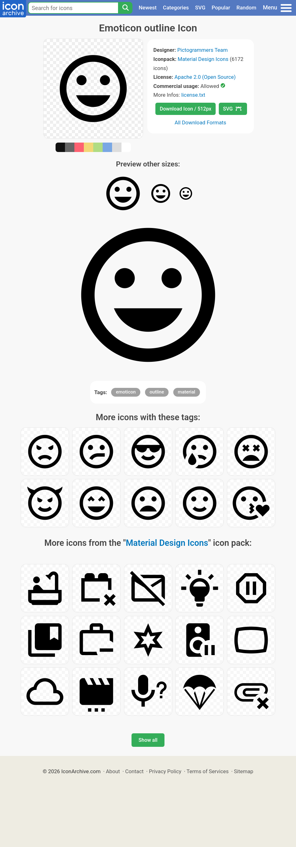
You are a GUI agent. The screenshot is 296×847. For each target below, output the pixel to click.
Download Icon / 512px (185, 109)
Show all (147, 740)
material (186, 392)
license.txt (193, 95)
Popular (221, 7)
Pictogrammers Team (202, 50)
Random (246, 7)
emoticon (126, 392)
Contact (134, 771)
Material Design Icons (203, 59)
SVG (200, 7)
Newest (148, 7)
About (113, 771)
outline (157, 392)
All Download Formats (200, 122)
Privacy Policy (165, 771)
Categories (176, 7)
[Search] (125, 8)
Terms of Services (207, 771)
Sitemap (243, 771)
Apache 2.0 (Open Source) (205, 77)
